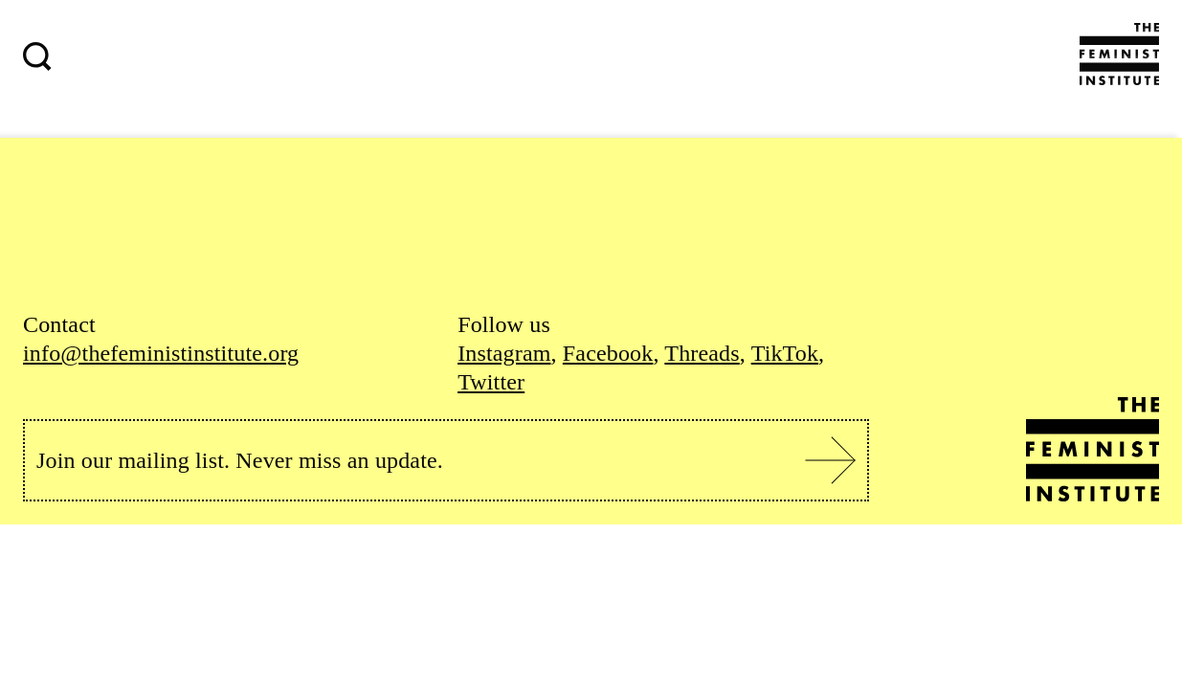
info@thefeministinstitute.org (161, 353)
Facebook (608, 353)
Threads (701, 353)
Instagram (503, 353)
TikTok (784, 353)
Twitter (490, 381)
